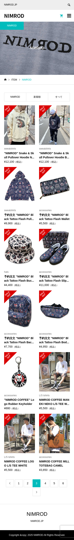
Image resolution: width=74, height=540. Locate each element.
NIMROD (14, 15)
